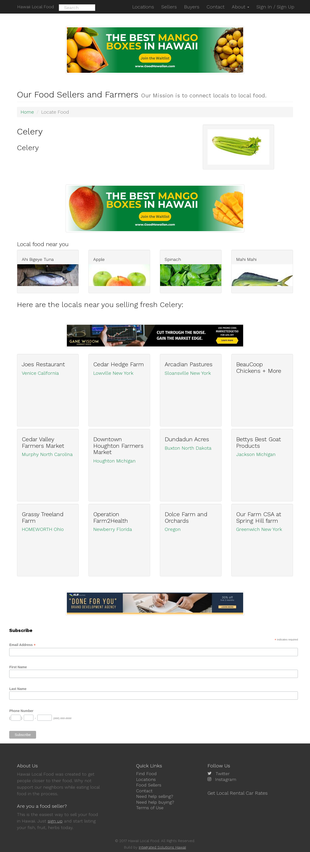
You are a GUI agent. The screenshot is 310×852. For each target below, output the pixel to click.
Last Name (17, 688)
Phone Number (21, 710)
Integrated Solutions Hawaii (162, 847)
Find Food (146, 773)
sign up (55, 820)
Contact (144, 790)
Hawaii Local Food (35, 6)
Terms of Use (149, 807)
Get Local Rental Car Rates (238, 793)
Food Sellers (148, 784)
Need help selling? (154, 796)
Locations (146, 779)
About (240, 7)
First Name (18, 667)
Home (27, 112)
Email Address (22, 644)
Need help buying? (155, 801)
